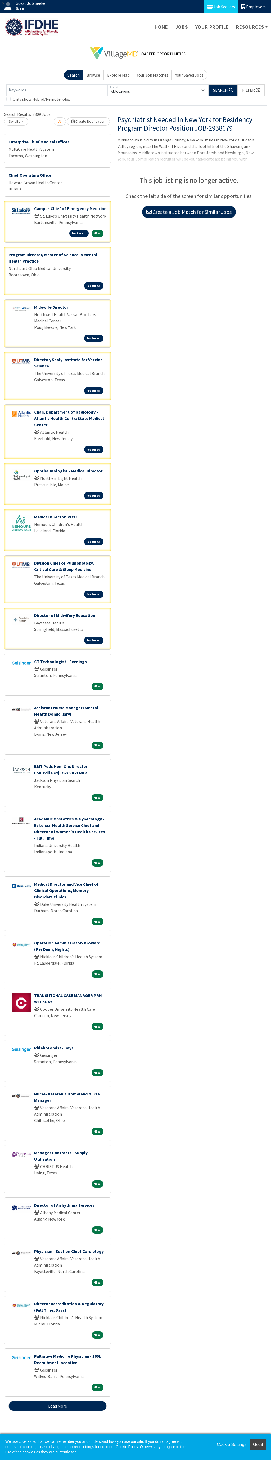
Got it (258, 1444)
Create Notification (88, 121)
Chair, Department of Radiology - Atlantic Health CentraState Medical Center (69, 418)
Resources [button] (250, 27)
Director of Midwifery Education (64, 615)
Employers (253, 6)
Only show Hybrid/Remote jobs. (41, 99)
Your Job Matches (152, 75)
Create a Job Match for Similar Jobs (189, 211)
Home (161, 27)
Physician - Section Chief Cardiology (69, 1251)
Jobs (181, 27)
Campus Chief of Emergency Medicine (70, 208)
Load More (57, 1406)
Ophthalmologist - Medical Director (68, 470)
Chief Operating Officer (30, 175)
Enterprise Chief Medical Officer (38, 141)
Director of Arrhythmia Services (64, 1205)
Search (73, 75)
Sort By (14, 121)
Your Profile (212, 27)
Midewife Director (51, 307)
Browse (93, 75)
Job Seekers (221, 6)
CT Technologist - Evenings (60, 661)
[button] (251, 90)
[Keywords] (56, 90)
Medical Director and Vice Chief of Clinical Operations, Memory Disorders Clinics (66, 890)
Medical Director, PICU (55, 517)
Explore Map (118, 75)
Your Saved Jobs (189, 75)
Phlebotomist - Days (54, 1047)
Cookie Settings (231, 1444)
